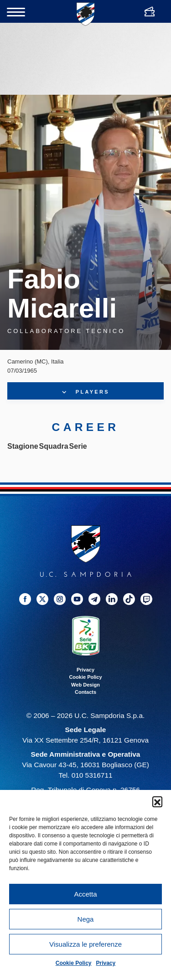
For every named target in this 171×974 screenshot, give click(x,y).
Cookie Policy (74, 963)
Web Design (85, 684)
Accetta (85, 894)
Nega (86, 919)
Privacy (106, 963)
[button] (157, 801)
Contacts (85, 692)
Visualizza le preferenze (85, 944)
